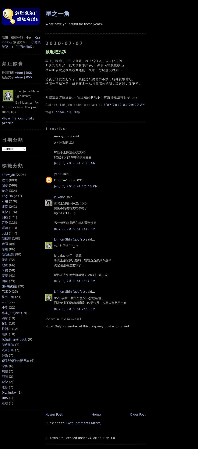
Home (96, 414)
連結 (5, 403)
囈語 (5, 244)
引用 (5, 201)
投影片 (6, 329)
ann (5, 302)
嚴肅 (5, 249)
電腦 (5, 206)
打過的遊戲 (24, 47)
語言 (5, 334)
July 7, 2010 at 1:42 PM (75, 229)
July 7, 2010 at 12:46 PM (76, 186)
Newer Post (53, 414)
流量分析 (8, 350)
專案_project (11, 313)
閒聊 (5, 185)
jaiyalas (59, 197)
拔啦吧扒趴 (55, 51)
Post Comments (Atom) (83, 423)
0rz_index (9, 392)
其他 (5, 233)
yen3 (58, 174)
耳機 (5, 270)
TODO (6, 291)
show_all (8, 175)
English (7, 196)
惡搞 (5, 366)
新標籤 (6, 238)
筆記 (5, 212)
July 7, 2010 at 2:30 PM (75, 309)
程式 (5, 180)
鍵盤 (5, 323)
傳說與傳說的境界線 (15, 361)
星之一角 (8, 297)
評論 (5, 355)
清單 (5, 318)
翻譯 (5, 376)
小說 (5, 307)
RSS (29, 73)
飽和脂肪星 (9, 286)
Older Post (138, 414)
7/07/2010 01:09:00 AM (125, 105)
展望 (5, 371)
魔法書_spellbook (14, 339)
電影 (5, 387)
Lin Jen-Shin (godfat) (69, 239)
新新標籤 (8, 254)
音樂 (5, 222)
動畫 (5, 265)
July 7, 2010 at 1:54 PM (75, 281)
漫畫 (5, 260)
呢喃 (5, 228)
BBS (5, 398)
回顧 (5, 217)
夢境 (5, 276)
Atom (19, 73)
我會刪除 (8, 345)
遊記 (5, 382)
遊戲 (5, 191)
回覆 (5, 281)
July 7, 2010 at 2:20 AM (75, 163)
